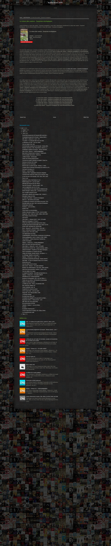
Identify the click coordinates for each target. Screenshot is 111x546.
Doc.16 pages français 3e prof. (32, 227)
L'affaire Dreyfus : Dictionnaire (32, 175)
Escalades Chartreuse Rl (31, 398)
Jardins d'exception (29, 298)
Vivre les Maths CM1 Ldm (31, 153)
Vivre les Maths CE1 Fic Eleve (32, 335)
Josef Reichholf (29, 18)
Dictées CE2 (28, 249)
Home (55, 8)
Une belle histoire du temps (31, 287)
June (26, 136)
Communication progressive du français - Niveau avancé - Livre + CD (35, 427)
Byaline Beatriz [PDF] (55, 2)
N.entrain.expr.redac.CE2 (31, 381)
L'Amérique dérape (29, 379)
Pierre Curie (28, 205)
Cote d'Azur (28, 261)
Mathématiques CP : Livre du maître (33, 211)
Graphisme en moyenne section (32, 372)
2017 (25, 131)
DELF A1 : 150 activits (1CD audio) (33, 237)
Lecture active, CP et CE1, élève (32, 285)
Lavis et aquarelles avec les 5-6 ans (33, 219)
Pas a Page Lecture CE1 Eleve (32, 260)
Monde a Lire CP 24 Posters (31, 184)
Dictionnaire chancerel (30, 246)
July (26, 135)
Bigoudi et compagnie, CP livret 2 (33, 267)
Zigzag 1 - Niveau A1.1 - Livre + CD (33, 325)
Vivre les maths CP (33, 466)
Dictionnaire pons (29, 333)
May (26, 405)
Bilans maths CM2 (33, 477)
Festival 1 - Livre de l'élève (31, 248)
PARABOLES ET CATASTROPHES (33, 355)
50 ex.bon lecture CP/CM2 (31, 391)
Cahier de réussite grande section (33, 177)
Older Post (82, 121)
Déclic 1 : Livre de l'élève (31, 194)
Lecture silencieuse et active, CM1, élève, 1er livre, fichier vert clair (34, 527)
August (27, 133)
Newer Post (25, 121)
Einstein (27, 396)
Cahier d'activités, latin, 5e (31, 371)
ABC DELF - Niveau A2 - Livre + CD (33, 145)
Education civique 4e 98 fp (31, 232)
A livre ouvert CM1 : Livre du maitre (33, 374)
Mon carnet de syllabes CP (31, 369)
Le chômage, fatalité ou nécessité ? (33, 323)
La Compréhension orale (31, 403)
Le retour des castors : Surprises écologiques (38, 22)
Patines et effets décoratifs (31, 364)
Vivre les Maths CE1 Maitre (31, 347)
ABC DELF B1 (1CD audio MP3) (32, 389)
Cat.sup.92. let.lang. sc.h (31, 192)
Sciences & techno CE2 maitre (32, 182)
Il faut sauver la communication (32, 251)
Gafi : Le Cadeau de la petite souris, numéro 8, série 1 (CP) (34, 414)
